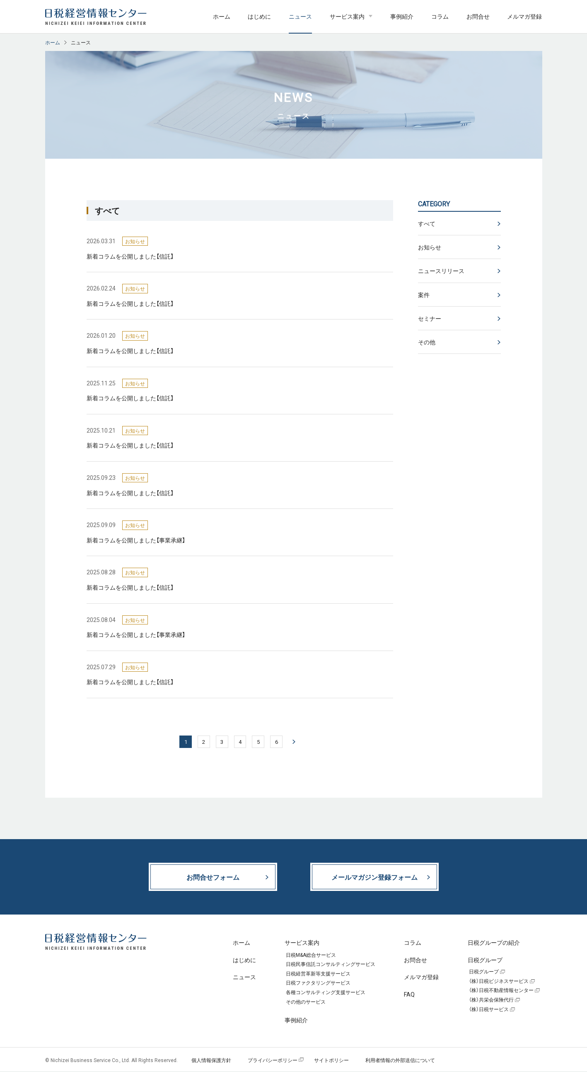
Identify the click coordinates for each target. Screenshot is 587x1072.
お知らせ (429, 247)
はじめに (259, 16)
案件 (424, 294)
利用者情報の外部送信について (400, 1061)
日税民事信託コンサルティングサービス (330, 965)
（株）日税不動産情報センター (501, 991)
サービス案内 (347, 16)
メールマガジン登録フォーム (374, 878)
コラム (440, 16)
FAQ (409, 995)
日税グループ (484, 972)
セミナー (429, 318)
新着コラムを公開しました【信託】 (130, 256)
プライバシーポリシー (272, 1061)
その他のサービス (306, 1002)
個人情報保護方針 (211, 1061)
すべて (426, 223)
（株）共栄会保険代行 (491, 1000)
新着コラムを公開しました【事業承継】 (136, 540)
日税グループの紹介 (494, 943)
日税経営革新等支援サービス (318, 974)
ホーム (221, 16)
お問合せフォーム (212, 878)
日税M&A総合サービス (311, 956)
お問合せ (478, 16)
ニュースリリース (441, 270)
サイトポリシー (331, 1061)
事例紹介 (401, 16)
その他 (426, 342)
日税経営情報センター (96, 16)
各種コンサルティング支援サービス (325, 993)
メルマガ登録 (524, 16)
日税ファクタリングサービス (318, 984)
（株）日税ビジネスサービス (499, 982)
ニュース (300, 16)
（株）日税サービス (489, 1010)
